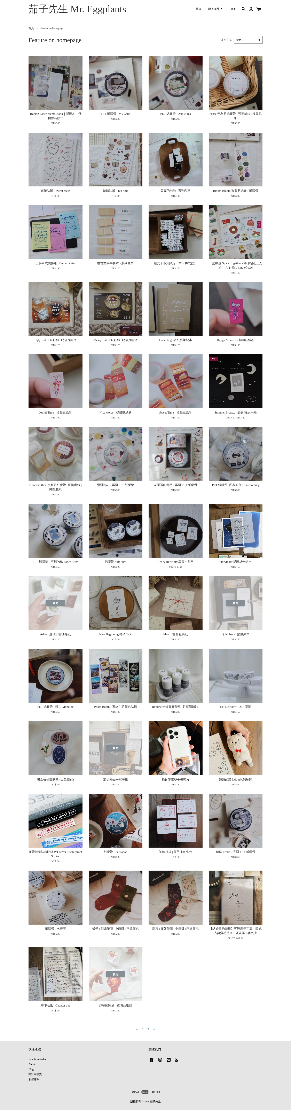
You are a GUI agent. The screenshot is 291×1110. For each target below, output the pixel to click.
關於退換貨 (35, 1074)
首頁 (198, 9)
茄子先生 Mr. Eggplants (77, 8)
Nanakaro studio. (37, 1059)
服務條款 (34, 1079)
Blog (232, 9)
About (32, 1064)
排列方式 (226, 39)
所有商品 (215, 9)
